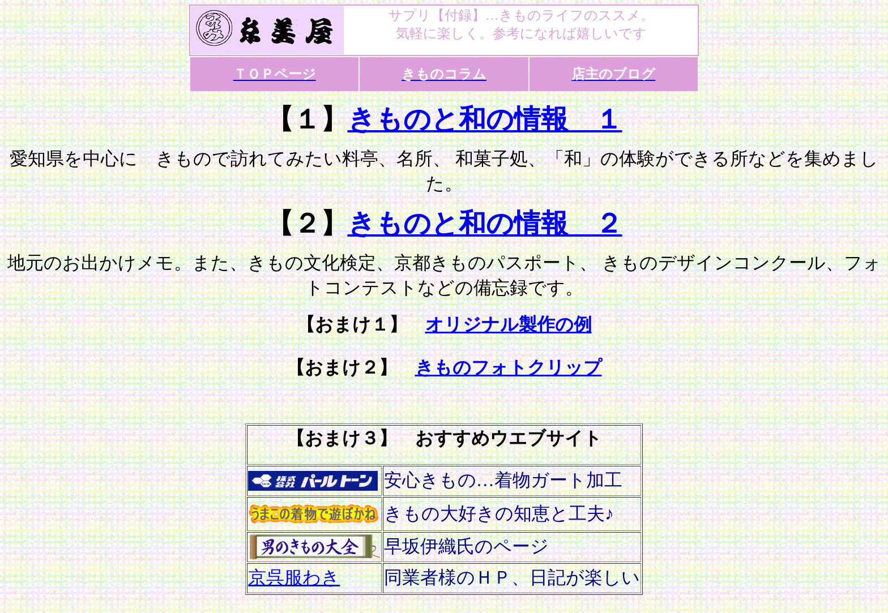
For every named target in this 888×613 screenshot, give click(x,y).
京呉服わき (294, 577)
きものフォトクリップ (508, 367)
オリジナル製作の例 (508, 324)
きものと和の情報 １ (485, 119)
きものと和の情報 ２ (485, 223)
